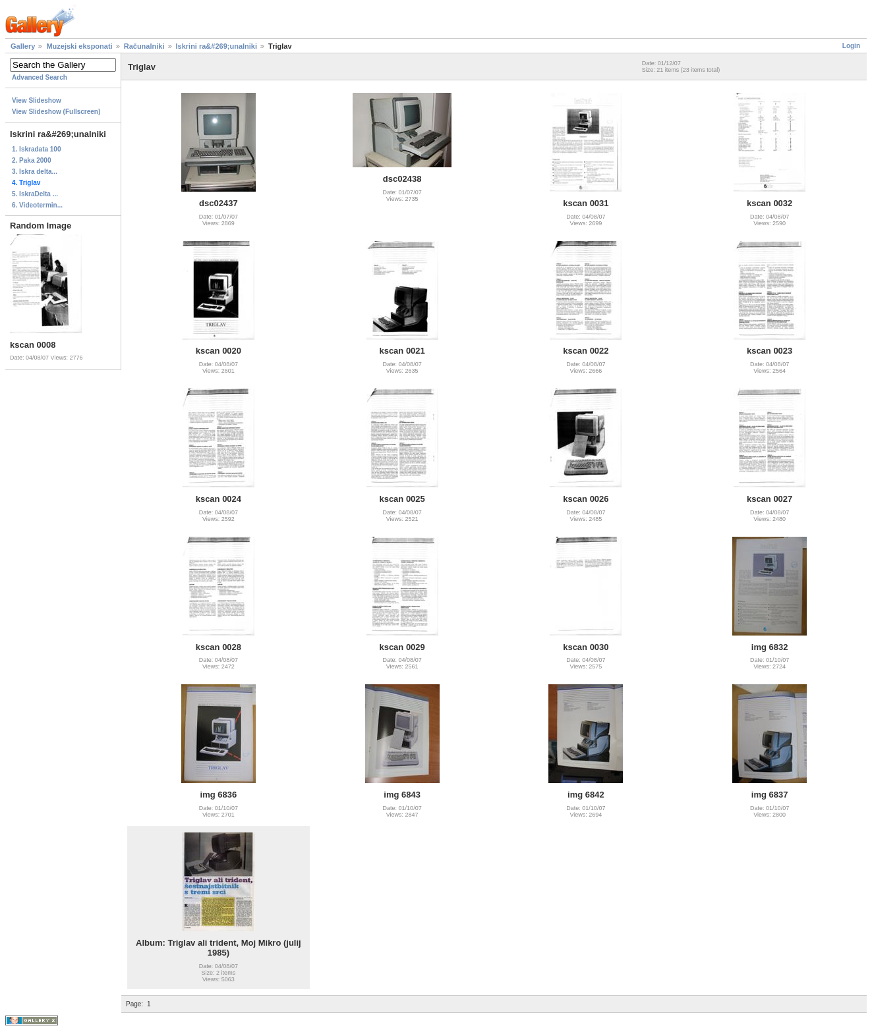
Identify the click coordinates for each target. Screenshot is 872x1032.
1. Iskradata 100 (36, 149)
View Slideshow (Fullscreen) (56, 111)
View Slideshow (36, 100)
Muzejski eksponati (79, 46)
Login (851, 45)
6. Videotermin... (37, 205)
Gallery (23, 46)
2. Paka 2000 (31, 160)
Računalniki (144, 46)
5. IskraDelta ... (35, 194)
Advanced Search (39, 77)
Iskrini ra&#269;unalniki (217, 46)
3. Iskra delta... (34, 171)
